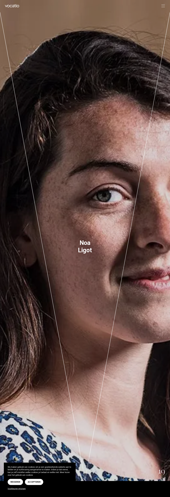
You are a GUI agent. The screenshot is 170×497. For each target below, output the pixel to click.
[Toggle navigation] (162, 6)
